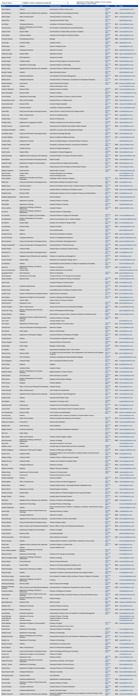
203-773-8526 (108, 371)
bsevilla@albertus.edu (126, 57)
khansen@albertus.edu (126, 379)
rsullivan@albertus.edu (126, 561)
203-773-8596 (108, 230)
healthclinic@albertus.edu (127, 197)
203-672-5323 (108, 100)
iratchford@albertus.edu (126, 263)
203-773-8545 (108, 65)
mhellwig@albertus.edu (126, 457)
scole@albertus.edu (125, 654)
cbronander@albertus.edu (127, 130)
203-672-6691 (108, 53)
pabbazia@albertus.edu (126, 522)
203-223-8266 (108, 643)
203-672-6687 (108, 133)
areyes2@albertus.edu (126, 24)
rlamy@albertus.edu (125, 598)
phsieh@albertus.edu (125, 544)
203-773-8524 (108, 24)
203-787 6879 (107, 379)
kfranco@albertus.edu (126, 383)
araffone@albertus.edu (126, 9)
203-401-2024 (108, 35)
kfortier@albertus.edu (125, 398)
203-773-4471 (108, 79)
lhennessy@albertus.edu (126, 418)
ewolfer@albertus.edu (126, 204)
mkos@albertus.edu (125, 454)
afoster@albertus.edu (125, 31)
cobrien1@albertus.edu (126, 144)
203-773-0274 (108, 293)
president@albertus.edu (126, 437)
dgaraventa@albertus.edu (127, 156)
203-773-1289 (108, 594)
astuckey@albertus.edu (126, 39)
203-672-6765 (108, 368)
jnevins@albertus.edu (126, 303)
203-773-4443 (108, 83)
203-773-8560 (108, 318)
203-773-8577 (108, 259)
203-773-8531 (108, 104)
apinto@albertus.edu (125, 20)
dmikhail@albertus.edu (126, 159)
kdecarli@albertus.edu (126, 394)
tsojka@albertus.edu (125, 683)
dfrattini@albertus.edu (126, 163)
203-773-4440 (108, 422)
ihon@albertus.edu (125, 267)
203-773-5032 (108, 537)
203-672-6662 (108, 647)
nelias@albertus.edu (125, 500)
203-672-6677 (108, 636)
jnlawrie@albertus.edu (126, 324)
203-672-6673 (108, 349)
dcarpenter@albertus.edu (127, 170)
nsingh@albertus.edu (125, 511)
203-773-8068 (108, 126)
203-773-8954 (108, 182)
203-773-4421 (108, 178)
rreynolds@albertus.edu (126, 587)
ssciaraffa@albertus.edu (126, 651)
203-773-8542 (108, 31)
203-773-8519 (108, 481)
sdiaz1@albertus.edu (125, 606)
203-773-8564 (108, 163)
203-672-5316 (108, 130)
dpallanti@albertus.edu (126, 178)
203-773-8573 (108, 286)
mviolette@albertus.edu (126, 496)
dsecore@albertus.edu (126, 148)
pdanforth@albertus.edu (126, 533)
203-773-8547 (108, 394)
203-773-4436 (108, 557)
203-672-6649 (108, 660)
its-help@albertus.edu (126, 252)
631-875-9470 (108, 46)
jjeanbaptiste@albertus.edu (127, 357)
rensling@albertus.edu (126, 572)
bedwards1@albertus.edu (127, 83)
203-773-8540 (108, 580)
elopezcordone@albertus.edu (128, 189)
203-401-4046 (108, 587)
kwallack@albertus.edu (126, 401)
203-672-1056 (108, 446)
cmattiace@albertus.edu (126, 137)
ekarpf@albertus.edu (125, 193)
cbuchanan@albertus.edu (127, 107)
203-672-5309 (108, 518)
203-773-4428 (108, 186)
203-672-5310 (108, 675)
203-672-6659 (108, 382)
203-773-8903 (108, 554)
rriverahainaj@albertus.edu (127, 576)
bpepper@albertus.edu (126, 65)
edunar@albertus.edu (126, 186)
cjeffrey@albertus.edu (126, 141)
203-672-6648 (108, 314)
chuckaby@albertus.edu (126, 96)
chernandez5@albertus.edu (127, 93)
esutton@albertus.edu (126, 200)
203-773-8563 (108, 155)
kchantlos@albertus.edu (126, 375)
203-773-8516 (108, 412)
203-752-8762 (108, 450)
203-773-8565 (108, 13)
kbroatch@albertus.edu (126, 390)
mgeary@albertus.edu (126, 472)
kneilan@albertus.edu (126, 372)
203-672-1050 (108, 42)
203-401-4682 (108, 591)
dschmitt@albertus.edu (126, 173)
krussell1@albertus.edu (126, 368)
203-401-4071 (108, 122)
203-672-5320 (108, 170)
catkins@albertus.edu (126, 122)
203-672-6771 (108, 429)
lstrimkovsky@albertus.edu (127, 412)
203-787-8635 (108, 515)
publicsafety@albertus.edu (127, 433)
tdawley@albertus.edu (126, 679)
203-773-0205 (108, 252)
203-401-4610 (108, 267)
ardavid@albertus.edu (126, 46)
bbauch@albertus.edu (126, 79)
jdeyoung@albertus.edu (126, 310)
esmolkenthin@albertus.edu (127, 219)
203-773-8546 (108, 303)
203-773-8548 (108, 503)
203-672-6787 (108, 613)
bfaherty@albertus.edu (126, 72)
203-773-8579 (108, 507)
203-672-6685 (108, 57)
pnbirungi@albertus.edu (126, 519)
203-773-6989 (108, 526)
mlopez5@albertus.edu (126, 465)
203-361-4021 (108, 533)
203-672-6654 (108, 310)
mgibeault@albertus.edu (126, 429)
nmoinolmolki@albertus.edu (127, 504)
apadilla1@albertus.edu (126, 50)
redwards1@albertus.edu (127, 595)
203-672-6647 (108, 89)
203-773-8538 (108, 461)
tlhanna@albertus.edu (126, 664)
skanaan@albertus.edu (126, 636)
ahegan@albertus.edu (126, 17)
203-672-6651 (108, 342)
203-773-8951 (108, 219)
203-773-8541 (108, 222)
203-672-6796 (108, 664)
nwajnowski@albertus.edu (127, 507)
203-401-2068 (108, 511)
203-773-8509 (108, 433)
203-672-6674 (108, 204)
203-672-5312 (108, 671)
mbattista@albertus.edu (126, 482)
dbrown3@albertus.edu (126, 175)
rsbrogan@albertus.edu (126, 558)
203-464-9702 (108, 9)
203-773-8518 (108, 76)
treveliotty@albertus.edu (126, 687)
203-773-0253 (108, 297)
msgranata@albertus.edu (127, 422)
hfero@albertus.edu (125, 256)
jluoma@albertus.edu (125, 286)
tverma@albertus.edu (125, 668)
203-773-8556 (108, 529)
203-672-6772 (108, 68)
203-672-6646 (108, 226)
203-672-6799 (108, 346)
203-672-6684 (108, 375)
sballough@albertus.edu (126, 616)
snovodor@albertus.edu (126, 644)
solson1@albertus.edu (126, 657)
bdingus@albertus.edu (126, 61)
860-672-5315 (108, 92)
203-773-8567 (108, 598)
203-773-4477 (108, 166)
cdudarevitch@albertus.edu (127, 104)
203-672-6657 (108, 489)
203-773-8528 (108, 464)
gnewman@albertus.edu (126, 241)
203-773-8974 (108, 193)
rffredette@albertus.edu (126, 349)
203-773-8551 (108, 657)
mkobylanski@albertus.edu (127, 478)
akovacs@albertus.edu (126, 28)
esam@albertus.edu (125, 182)
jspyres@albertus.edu (126, 297)
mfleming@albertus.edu (126, 493)
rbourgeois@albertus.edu (127, 569)
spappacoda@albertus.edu (127, 602)
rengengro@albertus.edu (127, 583)
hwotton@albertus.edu (126, 249)
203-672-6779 (108, 357)
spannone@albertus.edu (126, 609)
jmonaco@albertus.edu (126, 338)
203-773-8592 (108, 245)
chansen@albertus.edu (126, 126)
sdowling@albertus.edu (126, 613)
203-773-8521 (108, 115)
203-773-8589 (108, 686)
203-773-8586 (108, 72)
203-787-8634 (108, 50)
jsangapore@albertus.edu (127, 361)
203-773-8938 (108, 197)
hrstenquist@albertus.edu (127, 260)
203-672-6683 (108, 401)
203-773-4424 (108, 256)
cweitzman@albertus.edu (127, 89)
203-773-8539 (108, 453)
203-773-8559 (108, 668)
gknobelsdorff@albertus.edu (127, 245)
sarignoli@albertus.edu (126, 647)
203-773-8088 (108, 472)
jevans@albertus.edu (125, 290)
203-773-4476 (108, 390)
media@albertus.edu (125, 550)
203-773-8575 (108, 485)
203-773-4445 (108, 141)
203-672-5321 (108, 137)
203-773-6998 (108, 144)
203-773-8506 (108, 148)
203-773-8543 (108, 544)
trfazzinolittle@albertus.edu (127, 672)
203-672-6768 (108, 273)
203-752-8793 (108, 492)
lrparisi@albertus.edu (125, 409)
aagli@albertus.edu (125, 43)
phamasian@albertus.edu (127, 541)
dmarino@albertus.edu (126, 167)
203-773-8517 (108, 405)
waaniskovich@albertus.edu (127, 694)
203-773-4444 (108, 118)
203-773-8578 (108, 478)
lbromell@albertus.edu (126, 405)
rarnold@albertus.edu (126, 554)
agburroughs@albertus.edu (127, 54)
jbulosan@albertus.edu (126, 276)
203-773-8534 (108, 263)
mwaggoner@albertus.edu (127, 450)
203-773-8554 (108, 334)
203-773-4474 (108, 561)
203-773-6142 (108, 323)
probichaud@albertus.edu (127, 530)
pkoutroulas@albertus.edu (127, 537)
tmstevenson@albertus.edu (127, 661)
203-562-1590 (108, 96)
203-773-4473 (108, 623)
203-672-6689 (108, 694)
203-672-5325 (108, 583)
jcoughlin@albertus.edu (126, 307)
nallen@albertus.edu (125, 515)
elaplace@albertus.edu (126, 208)
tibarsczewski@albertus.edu (127, 675)
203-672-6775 (108, 215)
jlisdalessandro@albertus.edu (128, 270)
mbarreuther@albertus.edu (127, 440)
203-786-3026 (108, 159)
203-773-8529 (108, 418)
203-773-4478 (108, 609)
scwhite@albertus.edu (126, 111)
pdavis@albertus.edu (125, 547)
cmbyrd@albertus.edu (126, 119)
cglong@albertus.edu (125, 115)
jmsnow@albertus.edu (126, 293)
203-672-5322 (108, 606)
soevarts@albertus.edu (126, 633)
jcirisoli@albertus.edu (125, 364)
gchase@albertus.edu (126, 230)
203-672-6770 (108, 629)
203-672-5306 (108, 282)
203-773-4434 (108, 241)
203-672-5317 (108, 496)
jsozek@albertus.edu (125, 335)
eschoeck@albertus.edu (126, 215)
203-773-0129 (108, 550)
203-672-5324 (108, 690)
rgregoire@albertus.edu (126, 565)
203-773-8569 (108, 208)
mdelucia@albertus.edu (126, 461)
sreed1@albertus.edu (125, 620)
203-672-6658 (108, 408)
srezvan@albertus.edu (126, 629)
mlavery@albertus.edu (126, 446)
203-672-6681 (108, 111)
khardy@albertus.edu (125, 386)
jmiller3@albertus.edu (126, 346)
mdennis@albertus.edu (126, 489)
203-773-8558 (108, 248)
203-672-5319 (108, 152)
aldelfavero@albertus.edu (127, 13)
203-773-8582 (108, 500)
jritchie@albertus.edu (125, 331)
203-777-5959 (108, 237)
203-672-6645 (108, 200)
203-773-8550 (108, 234)
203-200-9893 (108, 39)
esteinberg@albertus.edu (127, 226)
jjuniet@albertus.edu (125, 321)
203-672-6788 (108, 189)
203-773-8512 (108, 457)
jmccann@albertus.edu (126, 327)
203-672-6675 (108, 632)
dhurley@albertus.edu (126, 152)
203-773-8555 (108, 640)
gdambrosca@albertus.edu (127, 237)
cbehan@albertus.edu (126, 100)
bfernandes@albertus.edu (127, 76)
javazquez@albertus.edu (126, 300)
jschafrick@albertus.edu (126, 279)
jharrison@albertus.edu (126, 314)
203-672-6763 (108, 61)
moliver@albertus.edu (126, 485)
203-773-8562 (108, 683)
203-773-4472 (108, 20)
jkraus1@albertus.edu (126, 353)
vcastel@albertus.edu (126, 690)
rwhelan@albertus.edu (126, 591)
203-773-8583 (108, 440)
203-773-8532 (108, 353)
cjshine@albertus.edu (126, 133)
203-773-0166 (108, 679)
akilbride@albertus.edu (126, 35)
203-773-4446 (108, 569)
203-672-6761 (108, 360)
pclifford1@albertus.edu (126, 526)
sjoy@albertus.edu (125, 640)
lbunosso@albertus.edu (126, 415)
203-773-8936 (108, 541)
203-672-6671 (108, 290)
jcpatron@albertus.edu (126, 273)
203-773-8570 (108, 522)
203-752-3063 (108, 386)
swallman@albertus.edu (126, 623)
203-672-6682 (108, 327)
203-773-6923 (108, 331)
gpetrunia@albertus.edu (126, 234)
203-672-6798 (108, 651)
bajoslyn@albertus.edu (126, 68)
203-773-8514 (108, 364)
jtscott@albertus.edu (125, 282)
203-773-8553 (108, 602)
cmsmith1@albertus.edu (126, 86)
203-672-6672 (108, 16)
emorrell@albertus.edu (126, 223)
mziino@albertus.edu (125, 426)
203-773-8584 (108, 565)
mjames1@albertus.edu (126, 475)
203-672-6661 (108, 306)
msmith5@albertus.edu (126, 443)
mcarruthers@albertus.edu (127, 468)
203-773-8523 (108, 27)
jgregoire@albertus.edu (126, 342)
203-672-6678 (108, 107)
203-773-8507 (108, 278)
